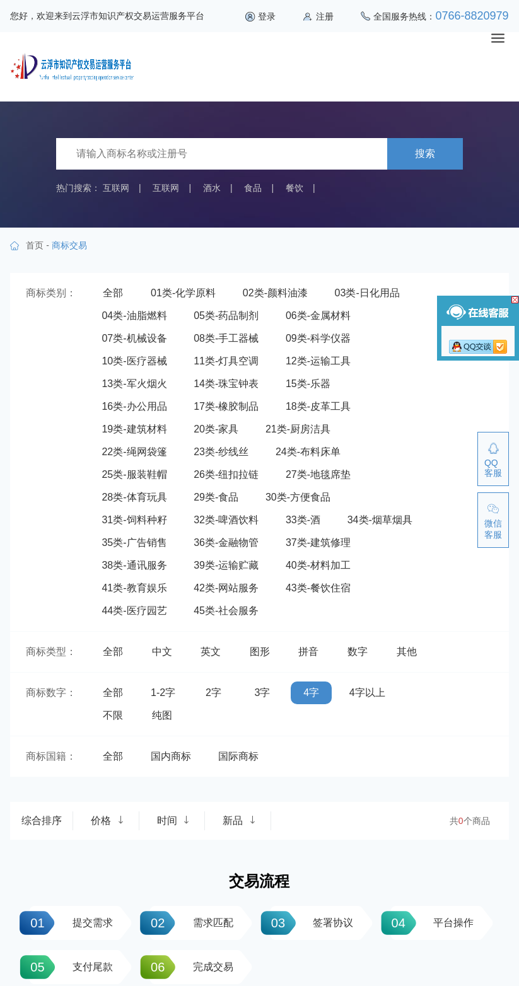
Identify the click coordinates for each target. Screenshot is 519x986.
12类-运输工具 (318, 361)
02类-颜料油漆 (275, 292)
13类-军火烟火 (134, 383)
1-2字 (163, 692)
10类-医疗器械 (134, 361)
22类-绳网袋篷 (134, 451)
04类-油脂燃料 (134, 315)
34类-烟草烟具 (379, 519)
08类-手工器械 (226, 338)
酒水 (212, 188)
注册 (325, 16)
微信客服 (493, 529)
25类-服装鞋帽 (134, 474)
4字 (311, 692)
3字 (263, 692)
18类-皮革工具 (318, 406)
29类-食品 (216, 497)
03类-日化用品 (367, 292)
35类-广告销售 (134, 542)
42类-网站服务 (226, 588)
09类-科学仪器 (318, 338)
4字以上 (367, 692)
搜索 (425, 153)
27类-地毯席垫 (318, 474)
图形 (260, 651)
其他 (407, 651)
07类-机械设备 (134, 338)
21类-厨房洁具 (297, 429)
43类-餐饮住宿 (318, 588)
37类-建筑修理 (318, 542)
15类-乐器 (308, 383)
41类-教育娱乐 (134, 588)
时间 (173, 820)
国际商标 (238, 756)
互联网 (116, 188)
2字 (213, 692)
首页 (35, 245)
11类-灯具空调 (226, 361)
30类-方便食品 (297, 497)
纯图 (162, 715)
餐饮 (294, 188)
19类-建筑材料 (134, 429)
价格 (107, 820)
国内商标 (171, 756)
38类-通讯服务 (134, 565)
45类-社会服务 (226, 610)
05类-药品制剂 (226, 315)
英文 (211, 651)
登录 (267, 16)
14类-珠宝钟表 (226, 383)
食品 (253, 188)
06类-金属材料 (318, 315)
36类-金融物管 (226, 542)
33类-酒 (303, 519)
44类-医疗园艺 (134, 610)
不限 (113, 715)
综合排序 (41, 820)
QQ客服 (493, 468)
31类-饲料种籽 (134, 519)
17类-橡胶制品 (226, 406)
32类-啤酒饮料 (226, 519)
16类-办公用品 (134, 406)
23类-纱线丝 (221, 451)
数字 (357, 651)
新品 (239, 820)
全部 (113, 292)
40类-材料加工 (318, 565)
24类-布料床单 (308, 451)
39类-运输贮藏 (226, 565)
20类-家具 (216, 429)
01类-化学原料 (183, 292)
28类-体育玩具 (134, 497)
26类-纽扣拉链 (226, 474)
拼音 (308, 651)
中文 (162, 651)
